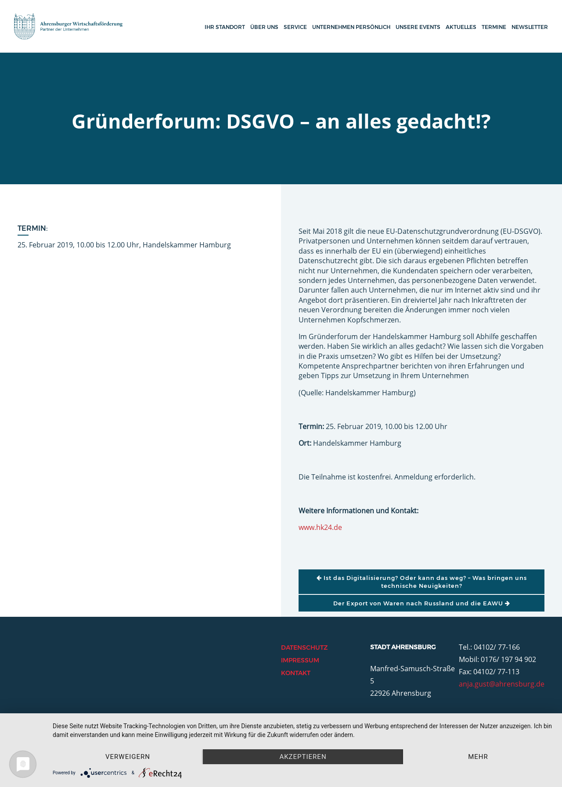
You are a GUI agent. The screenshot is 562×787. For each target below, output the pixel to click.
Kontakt (295, 673)
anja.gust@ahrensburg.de (501, 684)
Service (295, 27)
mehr (478, 757)
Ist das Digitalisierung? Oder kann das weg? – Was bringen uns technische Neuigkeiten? (422, 581)
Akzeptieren (302, 757)
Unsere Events (418, 27)
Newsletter (530, 27)
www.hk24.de (320, 527)
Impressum (300, 660)
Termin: (33, 228)
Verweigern (127, 757)
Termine (494, 27)
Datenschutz (304, 647)
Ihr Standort (225, 27)
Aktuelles (461, 27)
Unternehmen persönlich (351, 27)
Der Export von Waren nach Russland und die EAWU (421, 603)
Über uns (264, 27)
